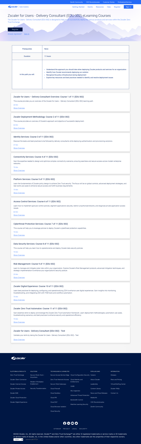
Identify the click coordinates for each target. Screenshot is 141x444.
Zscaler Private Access (17, 388)
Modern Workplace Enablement (36, 383)
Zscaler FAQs (115, 388)
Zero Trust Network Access (59, 379)
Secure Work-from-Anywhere (37, 376)
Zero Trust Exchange (17, 375)
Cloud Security (55, 411)
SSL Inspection (75, 391)
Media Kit (94, 398)
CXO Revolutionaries (93, 2)
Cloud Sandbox (55, 393)
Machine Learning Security (79, 404)
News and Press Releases (99, 393)
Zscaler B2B (14, 393)
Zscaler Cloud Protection (18, 398)
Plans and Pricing (116, 379)
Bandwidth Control (76, 400)
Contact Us (114, 393)
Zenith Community (76, 2)
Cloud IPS (53, 398)
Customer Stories (108, 2)
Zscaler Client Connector (18, 379)
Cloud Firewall (55, 388)
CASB (72, 386)
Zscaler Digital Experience (18, 402)
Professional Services (125, 2)
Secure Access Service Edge (59, 375)
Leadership (94, 384)
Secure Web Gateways (58, 384)
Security (83, 429)
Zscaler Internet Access (18, 384)
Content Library (96, 388)
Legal (74, 429)
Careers (93, 375)
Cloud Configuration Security (79, 375)
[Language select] (17, 439)
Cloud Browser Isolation (58, 407)
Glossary (113, 375)
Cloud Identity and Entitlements (76, 381)
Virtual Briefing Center (118, 384)
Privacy (66, 429)
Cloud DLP (53, 402)
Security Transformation (38, 388)
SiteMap (57, 429)
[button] (70, 108)
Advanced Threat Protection (79, 395)
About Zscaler (95, 379)
